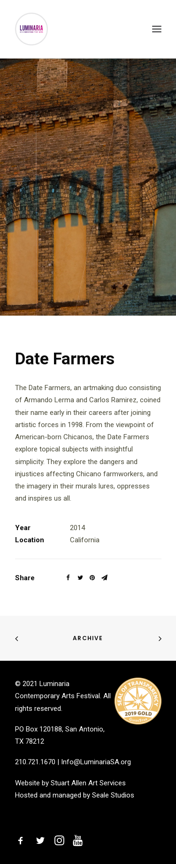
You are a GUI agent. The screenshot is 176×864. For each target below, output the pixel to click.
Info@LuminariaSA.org (96, 762)
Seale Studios (113, 795)
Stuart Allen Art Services (88, 783)
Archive (88, 638)
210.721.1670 (35, 762)
